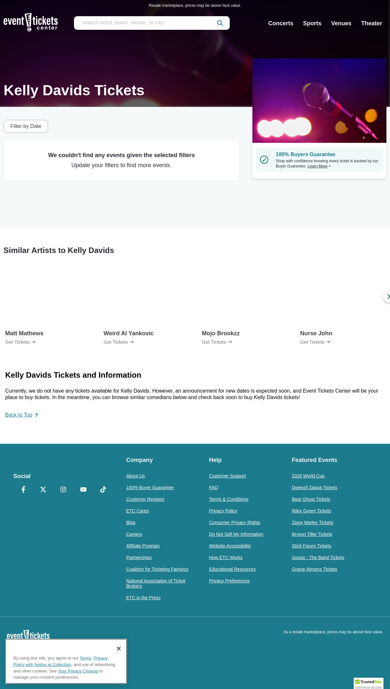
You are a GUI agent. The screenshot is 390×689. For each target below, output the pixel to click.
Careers (134, 534)
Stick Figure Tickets (311, 545)
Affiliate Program (143, 545)
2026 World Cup (308, 475)
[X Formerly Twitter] (43, 490)
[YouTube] (83, 490)
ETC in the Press (143, 597)
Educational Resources (232, 569)
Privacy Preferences (229, 580)
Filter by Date (25, 126)
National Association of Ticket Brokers (155, 583)
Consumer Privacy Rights (234, 522)
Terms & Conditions (228, 499)
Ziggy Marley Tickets (312, 522)
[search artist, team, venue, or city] (152, 23)
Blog (130, 522)
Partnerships (139, 557)
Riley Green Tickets (311, 510)
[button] (369, 683)
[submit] (219, 23)
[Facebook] (23, 490)
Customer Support (227, 475)
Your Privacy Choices (78, 671)
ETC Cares (137, 510)
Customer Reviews (145, 499)
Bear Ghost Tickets (311, 499)
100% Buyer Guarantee (150, 487)
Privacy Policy (223, 510)
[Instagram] (63, 490)
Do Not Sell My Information (236, 534)
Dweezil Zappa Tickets (314, 487)
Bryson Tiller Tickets (312, 534)
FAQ (213, 487)
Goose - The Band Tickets (318, 557)
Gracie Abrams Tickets (314, 569)
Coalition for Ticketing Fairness (157, 569)
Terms (85, 658)
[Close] (119, 648)
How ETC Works (225, 557)
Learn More (319, 166)
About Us (135, 475)
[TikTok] (103, 490)
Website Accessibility (230, 545)
